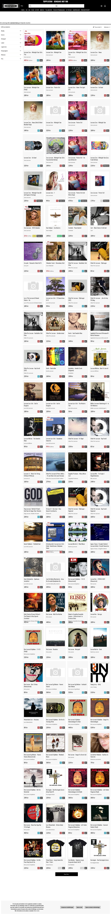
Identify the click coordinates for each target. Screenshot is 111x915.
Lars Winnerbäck (28, 722)
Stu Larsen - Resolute (52, 649)
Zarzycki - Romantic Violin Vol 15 (32, 263)
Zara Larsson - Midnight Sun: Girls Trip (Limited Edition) (55, 159)
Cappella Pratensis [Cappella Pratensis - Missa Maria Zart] (73, 478)
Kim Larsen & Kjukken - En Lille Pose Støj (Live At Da (32, 861)
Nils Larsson (94, 478)
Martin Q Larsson (72, 546)
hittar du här (36, 911)
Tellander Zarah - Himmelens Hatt (55, 263)
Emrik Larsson (72, 336)
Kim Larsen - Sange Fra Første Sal (77, 755)
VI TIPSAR (69, 10)
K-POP (37, 10)
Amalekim (70, 373)
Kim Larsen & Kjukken (73, 584)
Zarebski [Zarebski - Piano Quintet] (70, 230)
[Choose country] (101, 6)
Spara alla (79, 907)
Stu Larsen (49, 652)
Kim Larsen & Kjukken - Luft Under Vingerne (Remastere (77, 826)
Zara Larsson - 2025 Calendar (32, 228)
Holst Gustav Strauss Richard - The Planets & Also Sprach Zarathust (32, 616)
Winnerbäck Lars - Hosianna (31, 720)
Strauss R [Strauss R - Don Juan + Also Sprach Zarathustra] (48, 513)
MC (29, 10)
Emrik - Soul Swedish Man (75, 333)
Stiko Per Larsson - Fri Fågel (75, 439)
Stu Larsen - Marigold (74, 649)
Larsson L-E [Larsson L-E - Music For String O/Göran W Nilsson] (27, 478)
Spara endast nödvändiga (93, 907)
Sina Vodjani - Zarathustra (53, 228)
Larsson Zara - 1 (50, 193)
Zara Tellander (50, 265)
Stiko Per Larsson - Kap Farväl (98, 439)
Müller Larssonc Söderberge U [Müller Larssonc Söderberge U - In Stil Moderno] (98, 408)
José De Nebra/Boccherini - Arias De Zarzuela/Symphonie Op (55, 580)
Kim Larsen (93, 584)
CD (26, 10)
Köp (63, 868)
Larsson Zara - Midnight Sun (53, 52)
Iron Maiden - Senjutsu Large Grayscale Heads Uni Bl (76, 861)
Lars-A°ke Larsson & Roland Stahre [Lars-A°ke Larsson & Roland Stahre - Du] (33, 303)
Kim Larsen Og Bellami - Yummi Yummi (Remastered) (32, 756)
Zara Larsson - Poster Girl (75, 122)
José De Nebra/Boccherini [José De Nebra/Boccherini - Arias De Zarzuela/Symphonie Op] (53, 584)
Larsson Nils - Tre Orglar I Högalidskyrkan (97, 475)
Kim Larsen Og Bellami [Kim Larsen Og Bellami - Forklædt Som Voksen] (74, 689)
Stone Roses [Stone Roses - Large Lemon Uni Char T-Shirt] (49, 865)
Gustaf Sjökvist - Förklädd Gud (32, 544)
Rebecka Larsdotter (96, 759)
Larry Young (94, 687)
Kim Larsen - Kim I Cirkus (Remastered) (31, 685)
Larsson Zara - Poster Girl (53, 87)
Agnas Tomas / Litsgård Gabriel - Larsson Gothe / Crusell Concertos (100, 545)
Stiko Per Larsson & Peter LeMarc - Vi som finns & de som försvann (55, 475)
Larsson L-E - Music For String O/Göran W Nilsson (32, 475)
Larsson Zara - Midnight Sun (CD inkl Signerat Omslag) (32, 194)
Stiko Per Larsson (72, 268)
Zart (92, 230)
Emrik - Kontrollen (51, 368)
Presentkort (85, 10)
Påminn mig (106, 166)
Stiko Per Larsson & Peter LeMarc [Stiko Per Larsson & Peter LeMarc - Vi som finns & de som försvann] (54, 478)
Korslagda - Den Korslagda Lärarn (100, 860)
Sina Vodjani (49, 230)
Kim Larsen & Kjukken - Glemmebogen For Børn (74, 721)
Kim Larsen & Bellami (51, 689)
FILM (32, 10)
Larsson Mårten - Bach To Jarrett (99, 368)
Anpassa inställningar (67, 907)
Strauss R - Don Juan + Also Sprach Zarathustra (53, 510)
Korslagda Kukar (50, 794)
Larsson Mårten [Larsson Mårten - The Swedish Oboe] (28, 443)
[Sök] (56, 6)
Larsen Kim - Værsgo (96, 614)
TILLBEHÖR (48, 10)
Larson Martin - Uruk (96, 649)
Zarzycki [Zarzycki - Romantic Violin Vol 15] (26, 265)
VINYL (23, 10)
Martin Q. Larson (95, 652)
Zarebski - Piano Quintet (74, 228)
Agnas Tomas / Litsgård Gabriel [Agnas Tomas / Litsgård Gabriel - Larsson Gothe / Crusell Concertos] (99, 548)
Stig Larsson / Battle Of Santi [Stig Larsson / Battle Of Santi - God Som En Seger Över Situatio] (31, 513)
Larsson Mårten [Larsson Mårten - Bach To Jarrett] (95, 371)
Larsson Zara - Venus (96, 52)
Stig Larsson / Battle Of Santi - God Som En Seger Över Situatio (32, 510)
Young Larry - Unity (96, 684)
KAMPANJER (76, 10)
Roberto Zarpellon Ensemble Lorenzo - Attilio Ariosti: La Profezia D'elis (75, 616)
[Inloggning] (105, 6)
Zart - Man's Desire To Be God (98, 228)
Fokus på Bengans (59, 10)
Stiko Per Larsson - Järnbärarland (55, 333)
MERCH (42, 10)
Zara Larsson (27, 57)
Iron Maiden (71, 865)
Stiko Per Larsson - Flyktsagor (99, 263)
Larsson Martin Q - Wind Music (76, 544)
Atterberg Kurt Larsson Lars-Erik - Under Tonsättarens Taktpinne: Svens (55, 546)
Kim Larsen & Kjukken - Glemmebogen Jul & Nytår (75, 791)
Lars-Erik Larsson (50, 303)
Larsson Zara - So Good (97, 87)
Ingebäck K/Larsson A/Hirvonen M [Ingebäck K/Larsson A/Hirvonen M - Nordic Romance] (99, 338)
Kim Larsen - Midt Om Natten (54, 614)
